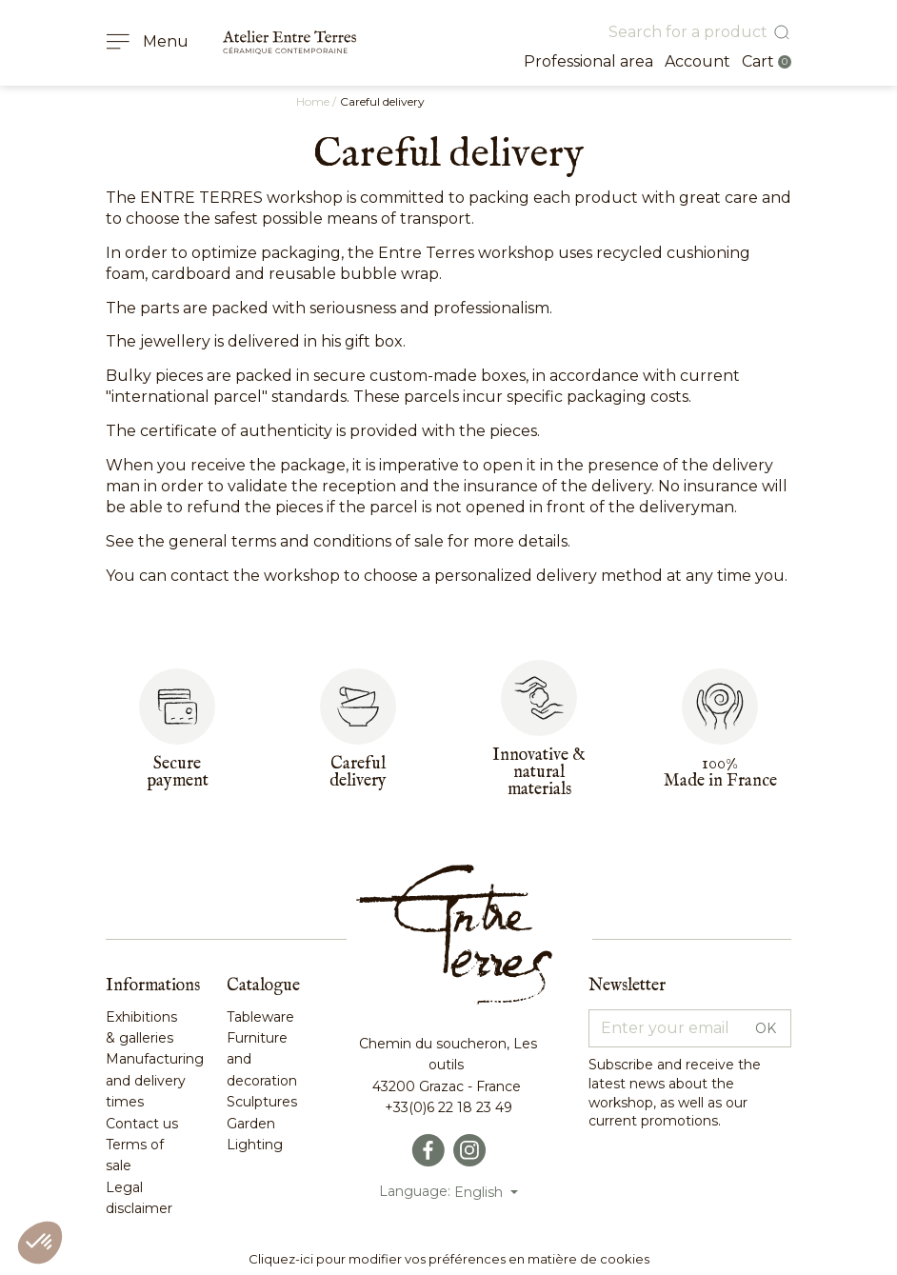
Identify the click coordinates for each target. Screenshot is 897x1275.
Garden (251, 1123)
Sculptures (262, 1101)
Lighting (255, 1144)
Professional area (588, 61)
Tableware (260, 1017)
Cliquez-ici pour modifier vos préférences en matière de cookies (449, 1258)
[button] (40, 1242)
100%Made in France (720, 772)
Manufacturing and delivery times (155, 1080)
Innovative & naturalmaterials (539, 773)
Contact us (142, 1123)
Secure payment (178, 772)
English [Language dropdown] (480, 1192)
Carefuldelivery (358, 772)
